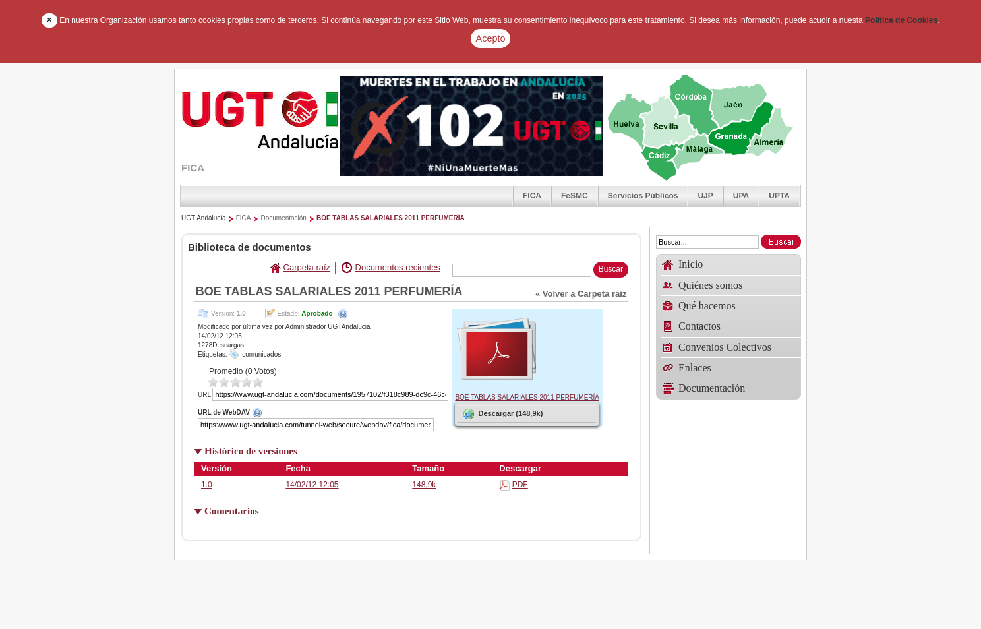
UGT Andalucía (203, 218)
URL (204, 394)
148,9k (424, 484)
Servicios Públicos (643, 195)
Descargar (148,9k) (502, 414)
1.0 (206, 484)
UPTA (779, 195)
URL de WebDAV (323, 412)
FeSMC (574, 195)
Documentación (283, 218)
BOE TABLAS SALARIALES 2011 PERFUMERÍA (390, 218)
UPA (741, 195)
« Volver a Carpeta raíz (581, 294)
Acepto (491, 38)
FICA (532, 195)
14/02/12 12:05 (311, 484)
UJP (705, 195)
